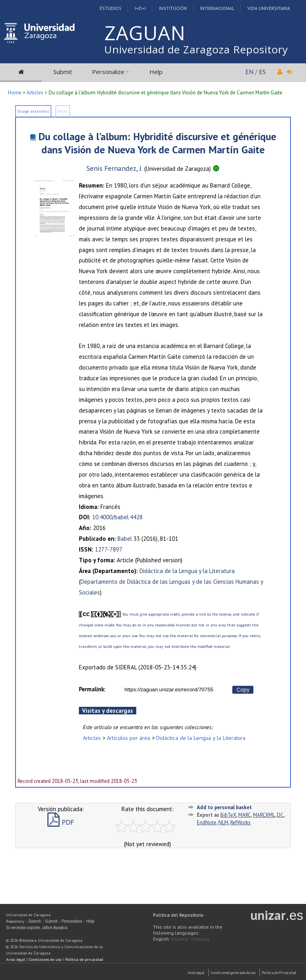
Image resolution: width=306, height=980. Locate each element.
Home (15, 92)
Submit (62, 72)
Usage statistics (33, 111)
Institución (173, 8)
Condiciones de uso (45, 959)
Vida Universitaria (268, 8)
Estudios (111, 8)
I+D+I (140, 8)
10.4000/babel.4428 (117, 517)
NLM (223, 822)
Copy (242, 690)
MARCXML (264, 815)
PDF (60, 822)
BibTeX (228, 815)
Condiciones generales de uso (233, 972)
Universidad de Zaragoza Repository (196, 49)
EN (249, 72)
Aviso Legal (196, 972)
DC (280, 815)
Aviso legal (15, 959)
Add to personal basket (224, 807)
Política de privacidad (84, 959)
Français (200, 939)
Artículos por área (128, 737)
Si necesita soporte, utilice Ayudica (36, 927)
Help (156, 72)
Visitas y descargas (107, 710)
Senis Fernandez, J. (114, 168)
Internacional (217, 8)
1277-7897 (108, 549)
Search (34, 921)
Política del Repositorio (178, 915)
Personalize (108, 72)
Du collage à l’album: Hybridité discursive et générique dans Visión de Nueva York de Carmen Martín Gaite (157, 143)
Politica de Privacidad (279, 972)
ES (262, 72)
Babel (125, 538)
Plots (63, 111)
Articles (35, 92)
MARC (244, 815)
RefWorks (240, 822)
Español (180, 939)
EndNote (206, 822)
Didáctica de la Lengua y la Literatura (187, 571)
